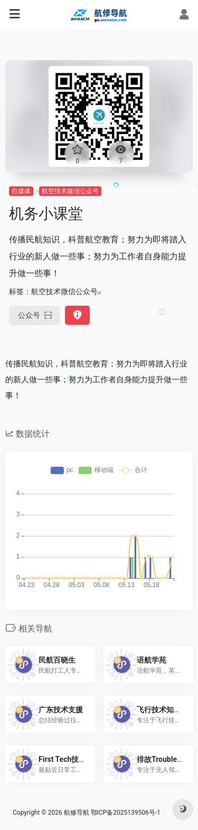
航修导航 (76, 812)
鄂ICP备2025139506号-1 (126, 812)
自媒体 (21, 191)
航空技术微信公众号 (70, 191)
